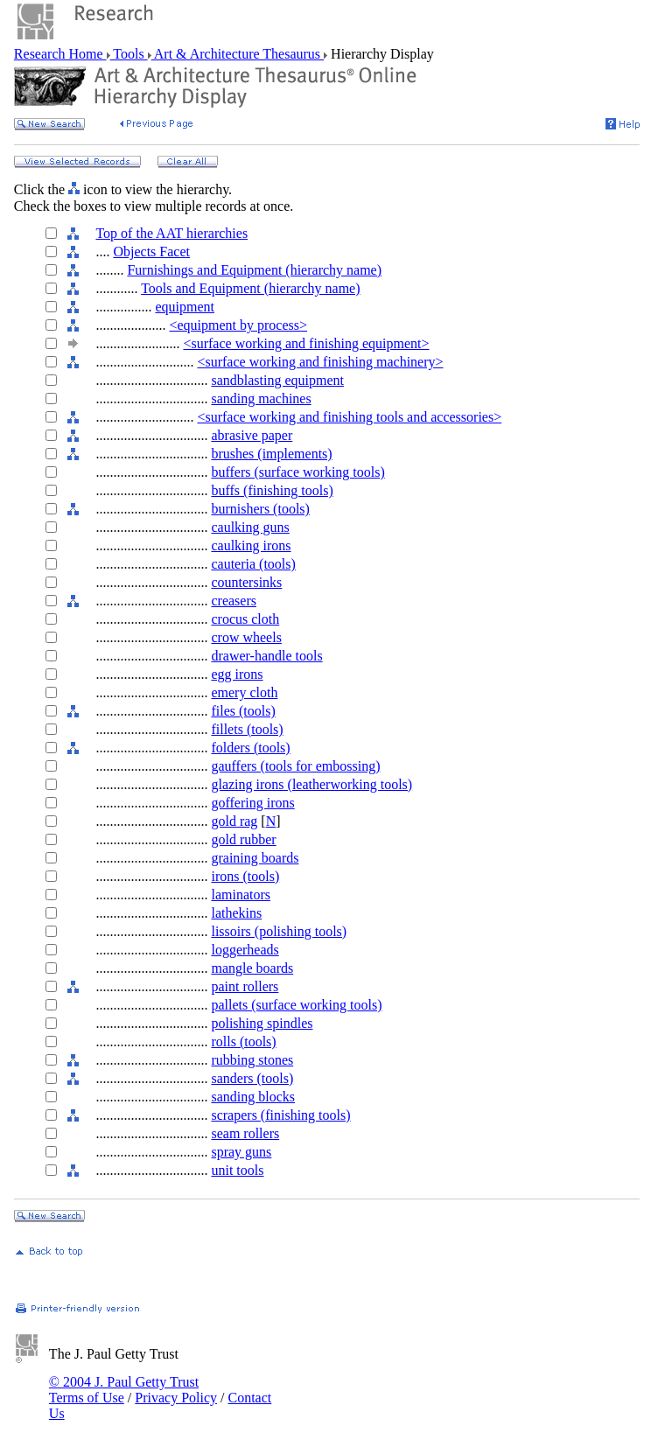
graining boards (254, 857)
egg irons (236, 674)
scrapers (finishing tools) (280, 1115)
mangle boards (252, 968)
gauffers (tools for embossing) (295, 765)
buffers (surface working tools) (297, 472)
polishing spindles (261, 1023)
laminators (240, 894)
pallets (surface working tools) (296, 1004)
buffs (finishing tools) (271, 490)
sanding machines (261, 398)
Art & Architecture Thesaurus (237, 53)
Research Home (60, 53)
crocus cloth (245, 619)
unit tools (237, 1170)
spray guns (241, 1151)
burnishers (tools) (260, 508)
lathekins (236, 912)
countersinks (246, 582)
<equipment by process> (238, 325)
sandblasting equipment (277, 380)
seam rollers (245, 1133)
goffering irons (252, 802)
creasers (233, 600)
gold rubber (243, 839)
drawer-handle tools (266, 655)
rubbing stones (252, 1059)
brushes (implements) (271, 453)
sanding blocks (253, 1096)
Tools (129, 53)
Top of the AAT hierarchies (171, 233)
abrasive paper (251, 435)
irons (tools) (245, 876)
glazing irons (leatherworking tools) (311, 784)
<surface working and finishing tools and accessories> (349, 416)
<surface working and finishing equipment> (306, 343)
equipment (184, 306)
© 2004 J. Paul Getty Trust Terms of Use (124, 1389)
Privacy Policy (176, 1397)
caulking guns (250, 527)
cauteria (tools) (253, 563)
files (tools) (243, 710)
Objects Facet (151, 251)
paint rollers (244, 986)
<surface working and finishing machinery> (320, 361)
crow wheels (246, 637)
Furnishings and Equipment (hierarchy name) (254, 269)
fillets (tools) (247, 729)
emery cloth (244, 692)
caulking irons (250, 545)
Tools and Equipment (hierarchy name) (250, 288)
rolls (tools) (243, 1041)
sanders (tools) (252, 1078)
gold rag (234, 821)
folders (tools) (250, 747)
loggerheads (244, 949)
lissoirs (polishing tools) (278, 931)
